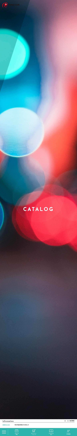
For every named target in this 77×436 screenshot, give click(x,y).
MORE (72, 421)
